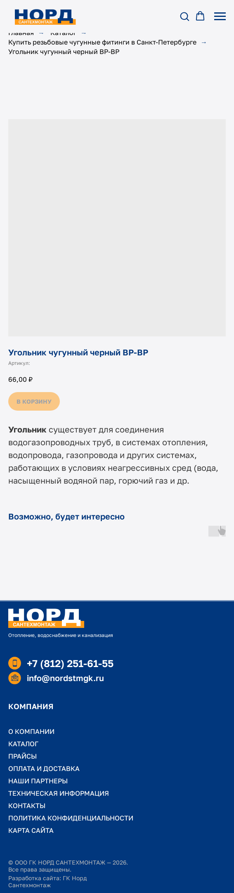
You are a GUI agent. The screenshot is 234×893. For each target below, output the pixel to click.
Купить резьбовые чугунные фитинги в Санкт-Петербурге (102, 42)
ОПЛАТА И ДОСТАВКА (44, 768)
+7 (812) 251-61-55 (70, 663)
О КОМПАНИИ (31, 731)
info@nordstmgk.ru (65, 678)
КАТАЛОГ (23, 744)
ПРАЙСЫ (22, 756)
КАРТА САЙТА (31, 830)
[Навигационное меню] (220, 16)
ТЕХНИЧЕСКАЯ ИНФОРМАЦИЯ (58, 793)
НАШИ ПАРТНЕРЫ (38, 781)
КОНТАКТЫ (26, 805)
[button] (184, 16)
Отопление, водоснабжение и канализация (60, 635)
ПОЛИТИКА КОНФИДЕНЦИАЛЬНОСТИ (70, 818)
